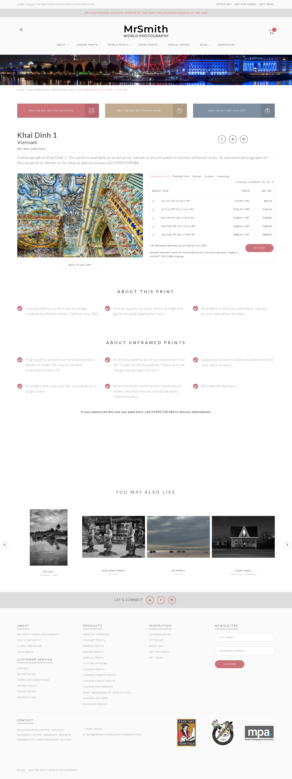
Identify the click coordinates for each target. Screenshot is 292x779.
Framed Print (181, 176)
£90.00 (268, 201)
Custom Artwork (95, 663)
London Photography (98, 687)
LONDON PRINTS (87, 45)
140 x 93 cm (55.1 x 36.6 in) (178, 234)
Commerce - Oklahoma (243, 574)
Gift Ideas (156, 657)
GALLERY (80, 265)
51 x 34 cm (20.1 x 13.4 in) (177, 209)
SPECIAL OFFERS (179, 45)
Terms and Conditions (33, 680)
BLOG (203, 45)
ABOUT (61, 45)
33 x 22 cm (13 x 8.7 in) (175, 201)
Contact (23, 668)
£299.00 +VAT (242, 217)
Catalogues (25, 652)
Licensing (223, 176)
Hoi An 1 (48, 572)
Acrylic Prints (93, 657)
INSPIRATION (226, 45)
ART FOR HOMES (245, 4)
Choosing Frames (95, 704)
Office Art (156, 640)
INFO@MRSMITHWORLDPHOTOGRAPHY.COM (113, 734)
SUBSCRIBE (229, 664)
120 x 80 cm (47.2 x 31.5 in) (178, 226)
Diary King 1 (243, 571)
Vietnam (113, 574)
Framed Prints (93, 646)
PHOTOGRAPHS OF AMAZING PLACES (51, 90)
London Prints (93, 669)
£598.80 (267, 226)
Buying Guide (26, 674)
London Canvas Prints (99, 681)
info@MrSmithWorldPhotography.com (65, 4)
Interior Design (160, 634)
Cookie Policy (26, 691)
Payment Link (26, 697)
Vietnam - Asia (49, 575)
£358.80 (267, 217)
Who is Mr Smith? (29, 640)
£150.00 (267, 209)
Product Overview (96, 634)
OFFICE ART (224, 4)
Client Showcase (29, 646)
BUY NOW (259, 248)
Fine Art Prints (94, 640)
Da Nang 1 (178, 570)
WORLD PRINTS (118, 45)
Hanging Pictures (95, 698)
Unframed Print (160, 176)
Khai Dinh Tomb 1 (113, 571)
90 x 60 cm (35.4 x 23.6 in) (177, 217)
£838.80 (267, 234)
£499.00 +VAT (242, 226)
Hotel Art (156, 646)
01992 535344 (25, 4)
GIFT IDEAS (266, 4)
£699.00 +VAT (242, 234)
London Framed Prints (99, 675)
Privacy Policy (27, 686)
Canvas (196, 176)
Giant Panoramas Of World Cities (107, 692)
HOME (21, 90)
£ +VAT (242, 201)
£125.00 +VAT (242, 209)
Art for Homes (159, 652)
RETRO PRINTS (148, 45)
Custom (209, 176)
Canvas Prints (93, 652)
